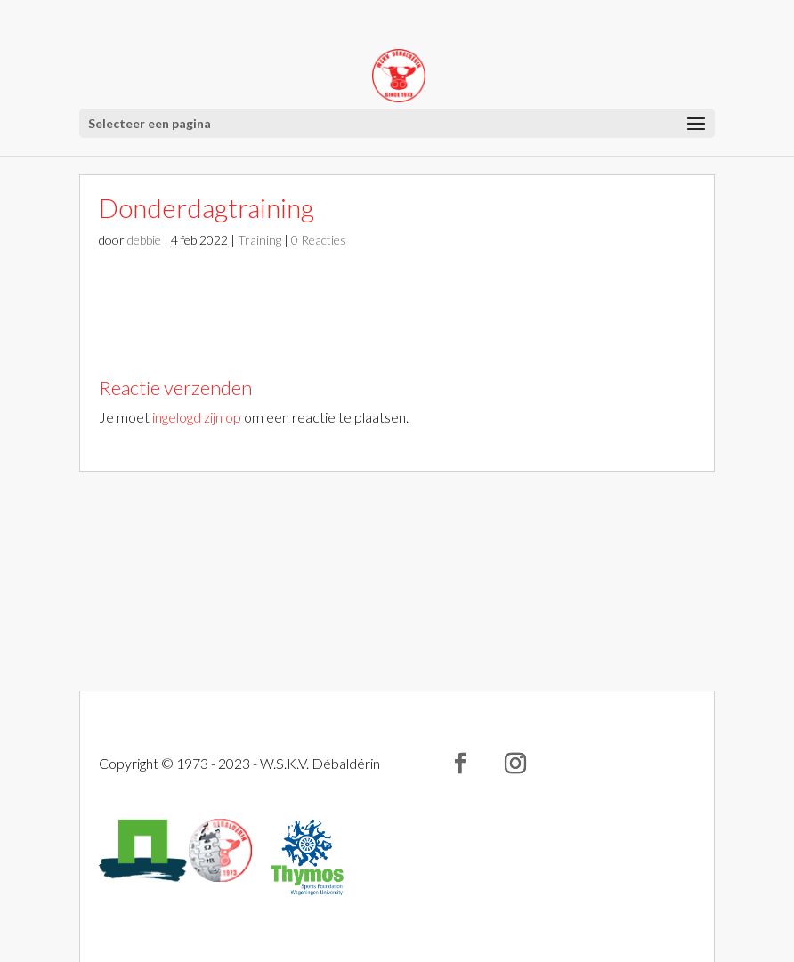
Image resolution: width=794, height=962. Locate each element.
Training (259, 239)
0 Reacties (318, 239)
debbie (144, 239)
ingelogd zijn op (196, 416)
